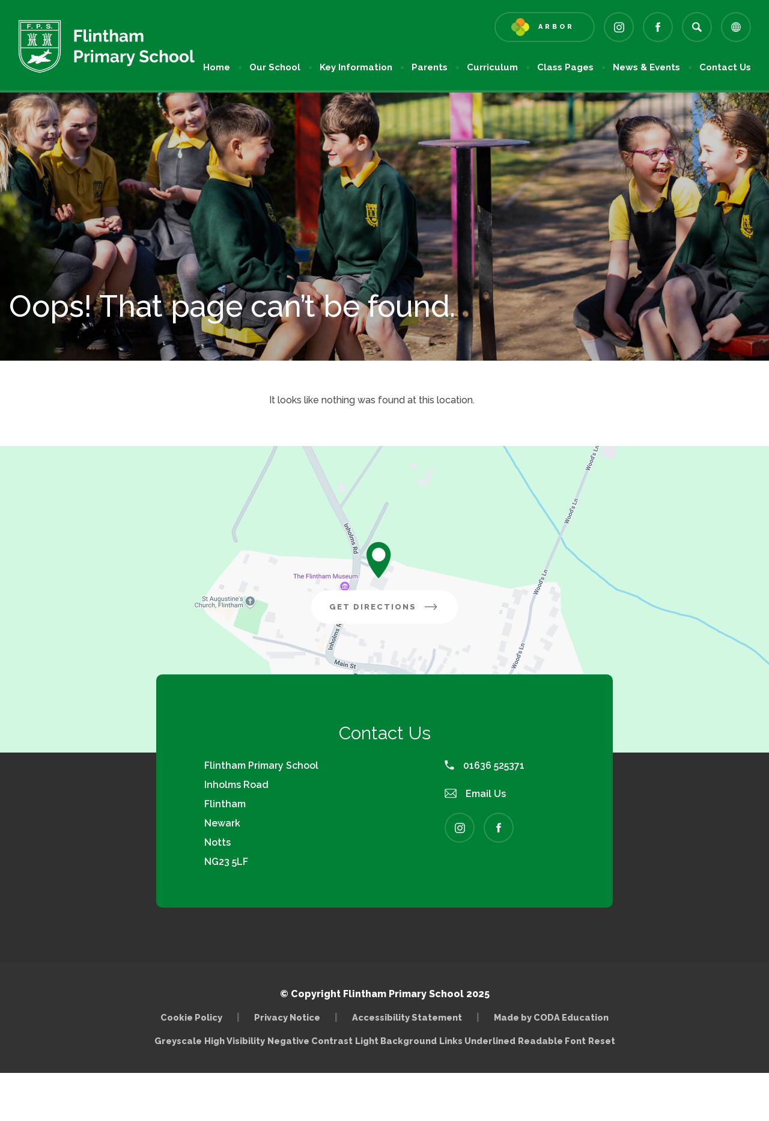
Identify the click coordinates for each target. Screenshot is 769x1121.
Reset (601, 1041)
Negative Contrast (310, 1041)
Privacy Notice (287, 1017)
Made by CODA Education (551, 1017)
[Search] (697, 27)
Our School (274, 67)
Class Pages (565, 67)
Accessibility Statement (407, 1017)
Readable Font (552, 1041)
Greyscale (178, 1041)
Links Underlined (477, 1041)
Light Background (396, 1041)
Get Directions (393, 611)
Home (216, 67)
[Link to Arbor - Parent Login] (544, 27)
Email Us (475, 793)
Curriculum (492, 67)
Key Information (356, 67)
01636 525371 (484, 765)
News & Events (646, 67)
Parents (430, 67)
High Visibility (234, 1041)
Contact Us (725, 67)
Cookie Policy (191, 1017)
